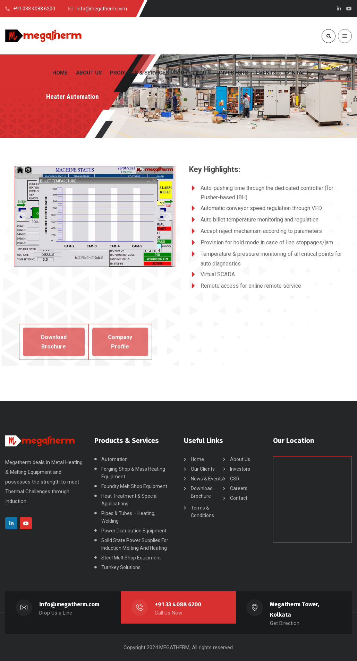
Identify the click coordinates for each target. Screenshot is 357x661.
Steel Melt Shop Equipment (131, 557)
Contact (238, 498)
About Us (240, 459)
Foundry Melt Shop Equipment (134, 486)
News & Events (207, 478)
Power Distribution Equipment (134, 530)
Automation (114, 459)
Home (197, 459)
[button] (21, 216)
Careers (238, 488)
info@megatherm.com (69, 604)
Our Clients (203, 469)
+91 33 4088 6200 (178, 604)
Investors (240, 469)
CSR (234, 478)
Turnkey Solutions (121, 567)
